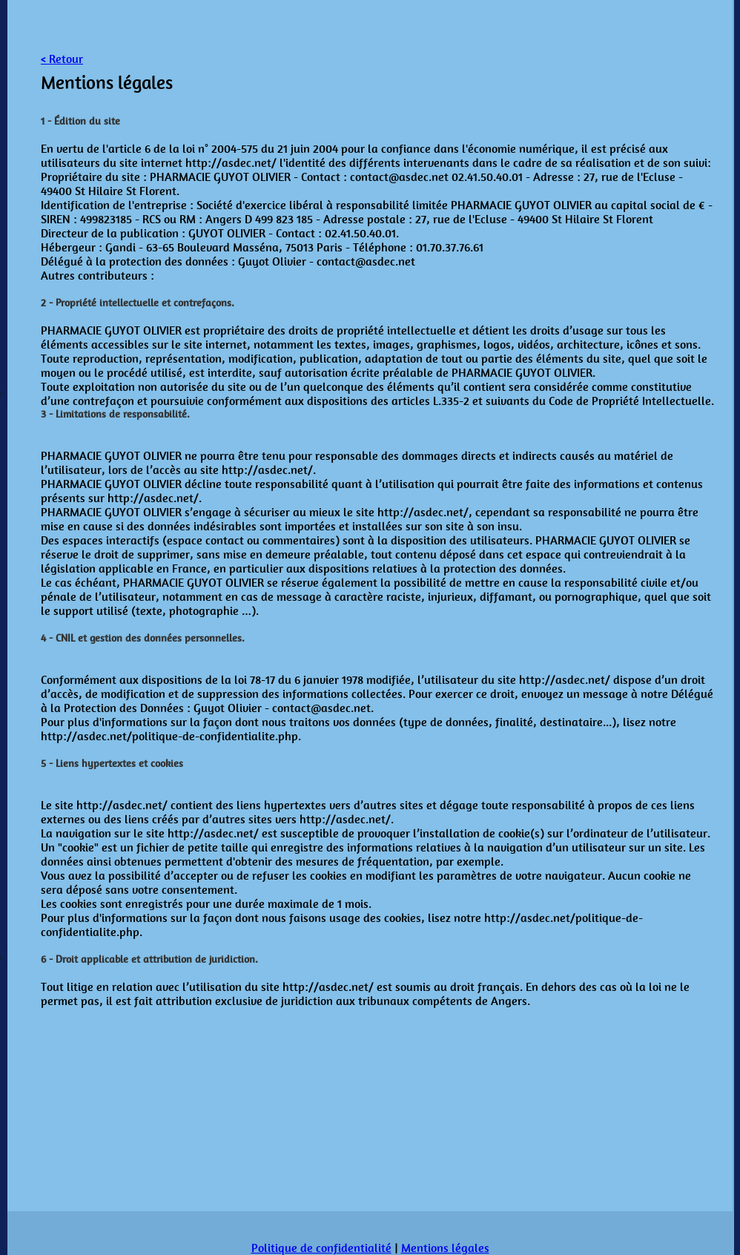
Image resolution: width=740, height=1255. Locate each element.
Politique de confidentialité (321, 1248)
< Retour (62, 59)
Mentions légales (445, 1248)
